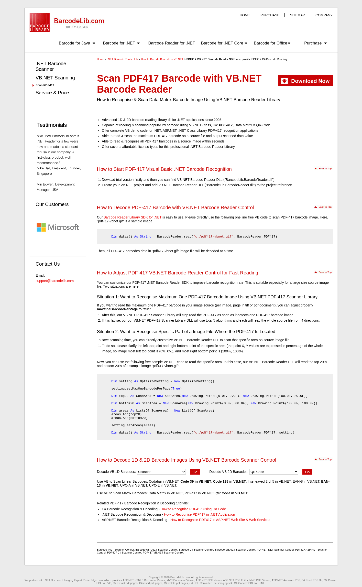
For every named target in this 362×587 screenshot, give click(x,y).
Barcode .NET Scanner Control (115, 549)
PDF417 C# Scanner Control (124, 552)
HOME (245, 15)
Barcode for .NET (119, 43)
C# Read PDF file (311, 580)
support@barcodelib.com (55, 281)
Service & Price (52, 92)
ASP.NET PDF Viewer (209, 580)
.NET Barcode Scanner (51, 66)
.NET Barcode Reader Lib (122, 59)
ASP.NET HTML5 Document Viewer (144, 580)
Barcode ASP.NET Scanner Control (156, 549)
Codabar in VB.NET (163, 481)
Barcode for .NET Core (222, 43)
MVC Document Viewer (181, 580)
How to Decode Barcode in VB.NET (162, 59)
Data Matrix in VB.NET (166, 493)
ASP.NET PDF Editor (235, 580)
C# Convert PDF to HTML (249, 583)
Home (100, 59)
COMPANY (324, 15)
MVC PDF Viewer (259, 580)
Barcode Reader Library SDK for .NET (133, 217)
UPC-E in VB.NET (162, 485)
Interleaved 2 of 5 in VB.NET (269, 481)
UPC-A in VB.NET (133, 485)
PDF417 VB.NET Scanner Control (163, 552)
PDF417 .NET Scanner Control (275, 549)
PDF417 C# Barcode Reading (269, 59)
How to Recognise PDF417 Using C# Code (193, 509)
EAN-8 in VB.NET (306, 481)
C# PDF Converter (200, 583)
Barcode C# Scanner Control (196, 549)
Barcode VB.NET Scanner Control (235, 549)
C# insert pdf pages (150, 583)
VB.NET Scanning (55, 77)
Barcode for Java (74, 43)
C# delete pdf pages (176, 583)
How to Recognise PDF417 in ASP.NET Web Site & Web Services (220, 520)
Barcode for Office (270, 43)
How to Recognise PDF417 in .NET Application (199, 514)
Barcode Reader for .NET (171, 43)
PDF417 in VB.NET (199, 493)
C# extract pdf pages (125, 583)
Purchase (313, 43)
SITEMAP (297, 15)
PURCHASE (270, 15)
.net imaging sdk (222, 583)
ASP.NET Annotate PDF (286, 580)
